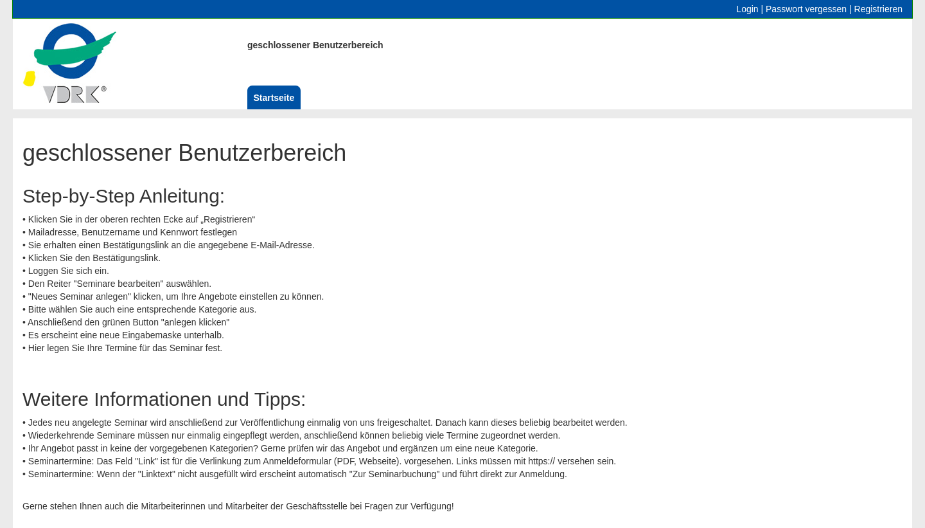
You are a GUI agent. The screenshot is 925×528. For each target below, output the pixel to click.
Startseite (273, 98)
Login (747, 9)
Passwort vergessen (806, 9)
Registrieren (878, 9)
